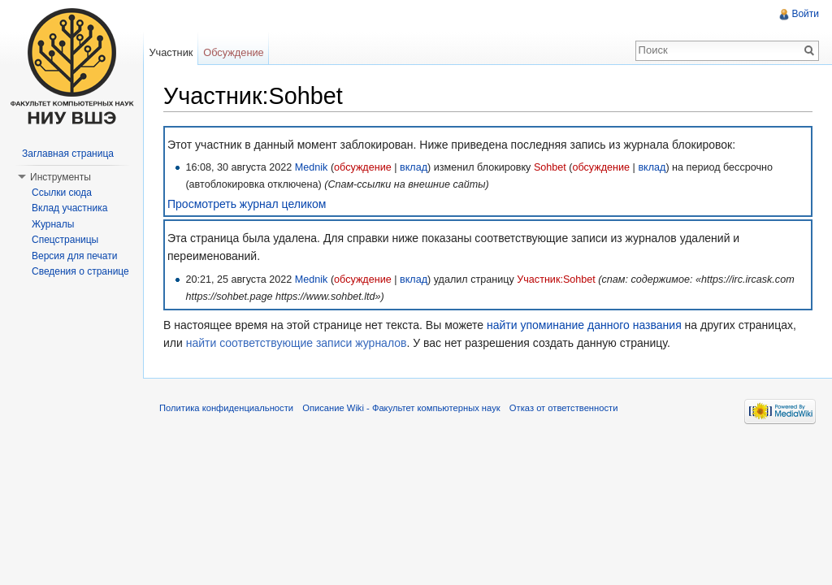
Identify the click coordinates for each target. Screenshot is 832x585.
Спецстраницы (65, 239)
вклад (413, 167)
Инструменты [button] (60, 177)
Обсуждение (233, 52)
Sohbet (550, 167)
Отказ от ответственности (563, 408)
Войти (805, 14)
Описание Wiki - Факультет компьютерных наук (401, 408)
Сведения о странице (80, 271)
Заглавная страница (68, 153)
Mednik (311, 167)
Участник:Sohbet (556, 279)
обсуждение (363, 167)
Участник (171, 52)
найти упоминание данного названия (584, 325)
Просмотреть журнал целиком (246, 203)
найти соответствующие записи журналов (296, 342)
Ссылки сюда (62, 192)
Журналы (53, 224)
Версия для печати (74, 256)
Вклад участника (69, 208)
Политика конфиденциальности (226, 408)
